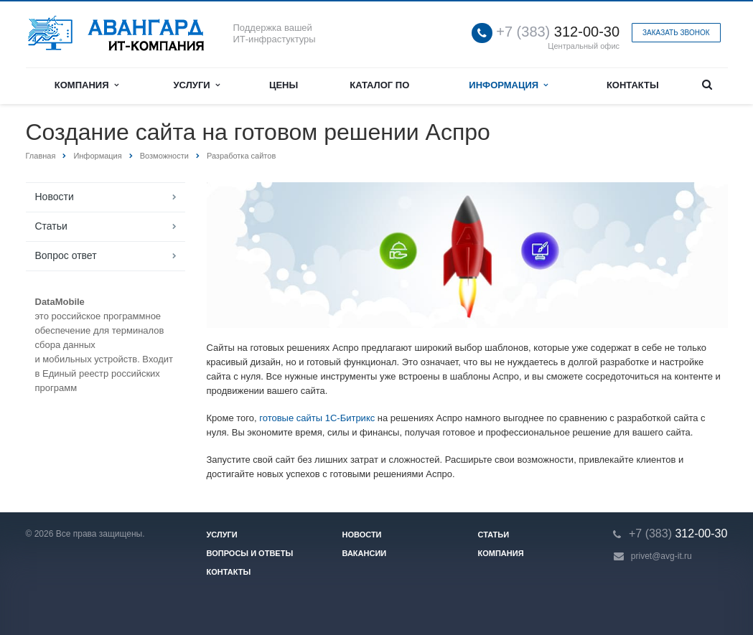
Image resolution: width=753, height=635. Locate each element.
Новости (54, 196)
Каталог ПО (379, 85)
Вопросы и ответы (250, 553)
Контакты (633, 85)
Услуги (197, 85)
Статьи (51, 226)
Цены (283, 85)
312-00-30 (557, 31)
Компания (86, 85)
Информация (508, 85)
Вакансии (364, 553)
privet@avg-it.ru (661, 556)
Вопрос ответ (66, 255)
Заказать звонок (675, 33)
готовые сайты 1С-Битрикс (317, 418)
